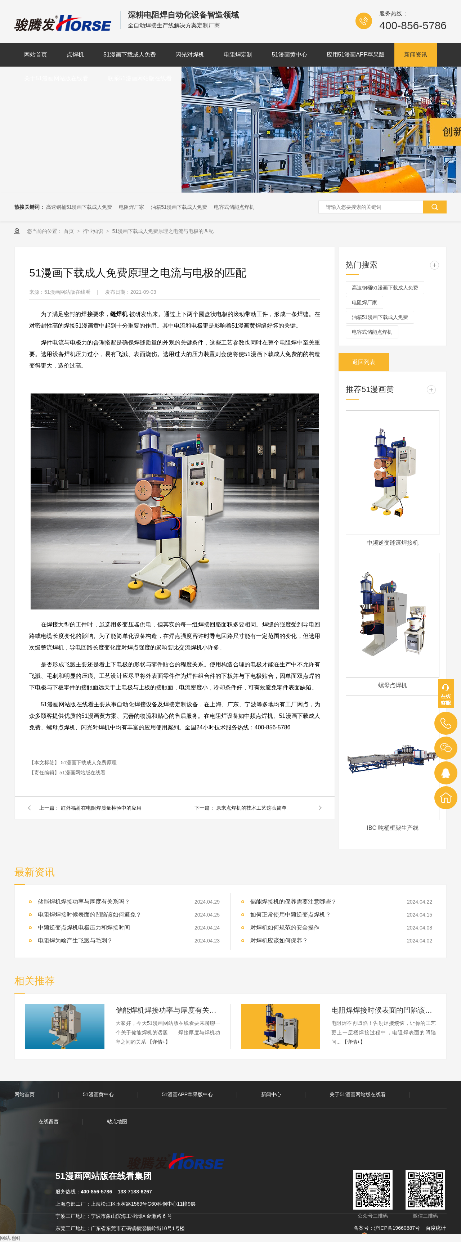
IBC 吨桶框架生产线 (392, 828)
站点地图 (117, 1121)
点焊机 (75, 54)
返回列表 (363, 362)
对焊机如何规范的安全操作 (284, 927)
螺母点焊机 (392, 685)
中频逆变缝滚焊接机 (393, 543)
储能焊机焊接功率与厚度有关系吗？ (168, 1010)
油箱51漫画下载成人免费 (179, 207)
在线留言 (49, 1121)
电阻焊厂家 (131, 207)
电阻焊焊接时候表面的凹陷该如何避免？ (383, 1010)
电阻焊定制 (238, 54)
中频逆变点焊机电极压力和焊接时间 (84, 927)
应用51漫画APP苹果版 (356, 54)
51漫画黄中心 (289, 54)
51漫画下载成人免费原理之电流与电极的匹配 (163, 231)
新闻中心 (271, 1094)
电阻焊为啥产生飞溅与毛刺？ (75, 940)
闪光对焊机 (189, 54)
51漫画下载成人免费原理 (89, 762)
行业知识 (93, 231)
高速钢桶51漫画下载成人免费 (79, 207)
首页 (69, 231)
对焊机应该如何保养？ (279, 940)
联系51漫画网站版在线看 (140, 78)
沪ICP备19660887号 (397, 1228)
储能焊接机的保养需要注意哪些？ (293, 902)
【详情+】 (158, 1042)
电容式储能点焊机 (234, 207)
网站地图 (10, 1238)
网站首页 (35, 54)
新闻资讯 (415, 54)
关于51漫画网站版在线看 (56, 78)
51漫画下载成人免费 (129, 54)
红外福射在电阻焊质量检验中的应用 (101, 808)
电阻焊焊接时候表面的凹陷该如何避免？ (90, 915)
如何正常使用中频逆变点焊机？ (290, 915)
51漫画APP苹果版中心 (187, 1094)
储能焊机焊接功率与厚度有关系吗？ (84, 902)
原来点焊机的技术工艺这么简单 (251, 808)
